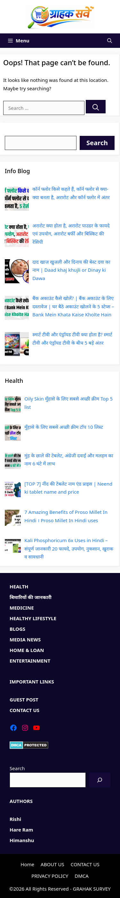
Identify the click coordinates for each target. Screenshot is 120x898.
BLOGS (17, 629)
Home (27, 864)
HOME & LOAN (27, 650)
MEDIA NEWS (25, 639)
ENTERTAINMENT (30, 660)
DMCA (82, 876)
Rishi (15, 819)
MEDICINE (22, 607)
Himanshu (22, 840)
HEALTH (19, 586)
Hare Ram (21, 829)
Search (12, 131)
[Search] (96, 106)
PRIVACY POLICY (49, 876)
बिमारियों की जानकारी (31, 597)
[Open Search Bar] (109, 40)
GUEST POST (24, 699)
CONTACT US (24, 710)
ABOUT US (52, 864)
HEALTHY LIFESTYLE (33, 618)
